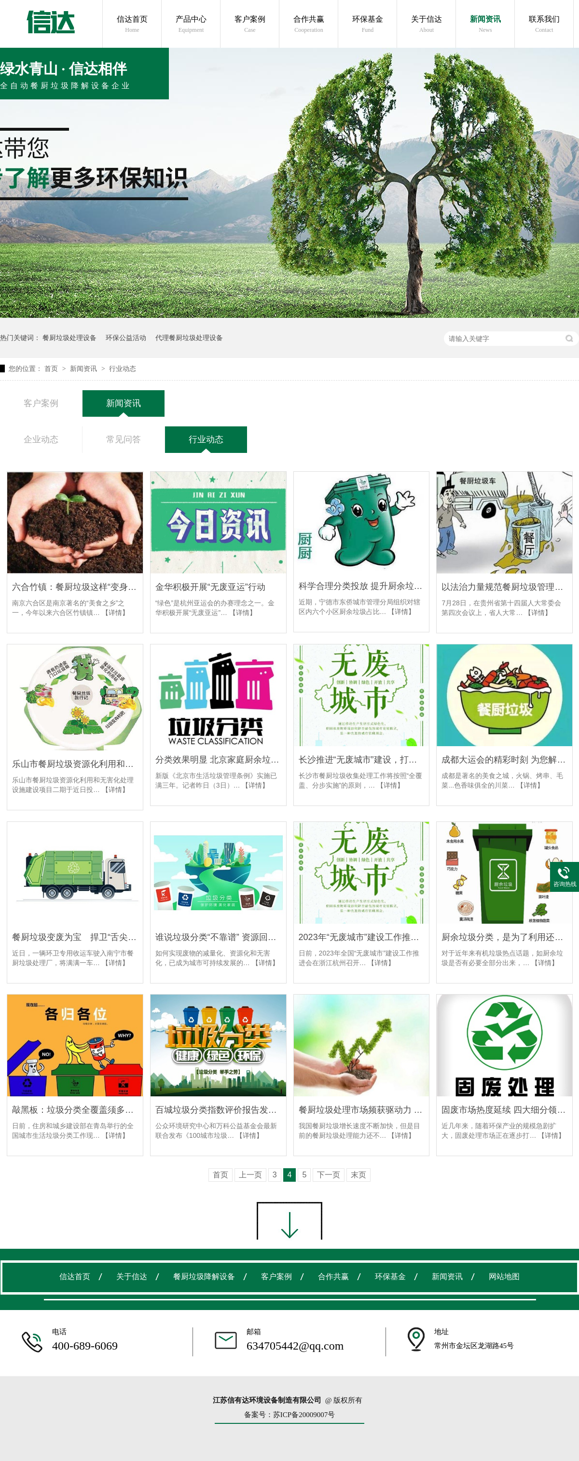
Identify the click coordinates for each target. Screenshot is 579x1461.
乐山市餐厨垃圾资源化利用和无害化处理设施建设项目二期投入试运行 (75, 764)
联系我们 (544, 24)
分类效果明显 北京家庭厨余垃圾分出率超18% (218, 760)
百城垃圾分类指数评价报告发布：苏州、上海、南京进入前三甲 (218, 1110)
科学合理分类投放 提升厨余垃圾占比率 (362, 586)
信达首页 (132, 24)
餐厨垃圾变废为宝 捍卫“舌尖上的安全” (75, 937)
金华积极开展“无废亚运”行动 (210, 587)
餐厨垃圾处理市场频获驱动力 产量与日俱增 (362, 1110)
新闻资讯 (485, 24)
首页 (52, 368)
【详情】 (115, 612)
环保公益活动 (126, 337)
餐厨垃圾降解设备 (204, 1276)
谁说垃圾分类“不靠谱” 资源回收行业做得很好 (218, 937)
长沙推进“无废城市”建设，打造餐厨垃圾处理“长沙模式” (362, 760)
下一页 (328, 1175)
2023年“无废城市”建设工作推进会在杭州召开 (362, 937)
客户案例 (249, 24)
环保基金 (367, 24)
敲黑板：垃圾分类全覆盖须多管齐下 (75, 1110)
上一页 (250, 1175)
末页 (358, 1175)
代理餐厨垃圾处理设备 (189, 337)
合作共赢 (308, 24)
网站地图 (504, 1276)
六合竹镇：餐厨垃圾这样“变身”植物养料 (75, 587)
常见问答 (123, 439)
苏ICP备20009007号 (304, 1415)
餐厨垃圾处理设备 (69, 337)
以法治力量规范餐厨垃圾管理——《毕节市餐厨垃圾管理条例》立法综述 (504, 587)
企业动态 (41, 439)
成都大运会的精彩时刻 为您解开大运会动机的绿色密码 (504, 760)
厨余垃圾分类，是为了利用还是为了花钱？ (504, 937)
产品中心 (191, 24)
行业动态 (122, 368)
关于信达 (426, 24)
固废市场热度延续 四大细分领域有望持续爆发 (504, 1110)
